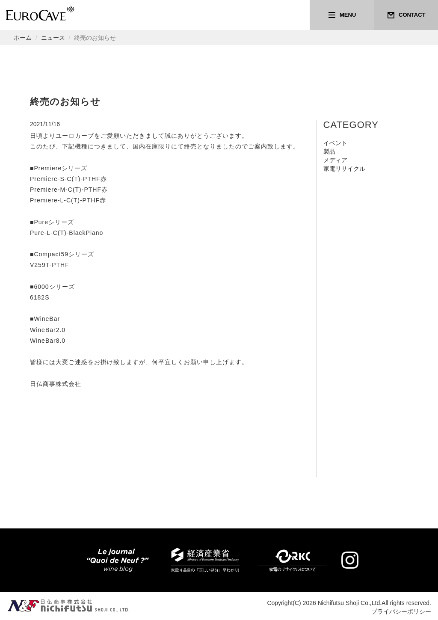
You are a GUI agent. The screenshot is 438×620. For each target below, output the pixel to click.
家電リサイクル (344, 168)
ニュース (53, 37)
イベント (335, 142)
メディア (335, 160)
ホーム (23, 37)
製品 (329, 151)
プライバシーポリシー (401, 611)
